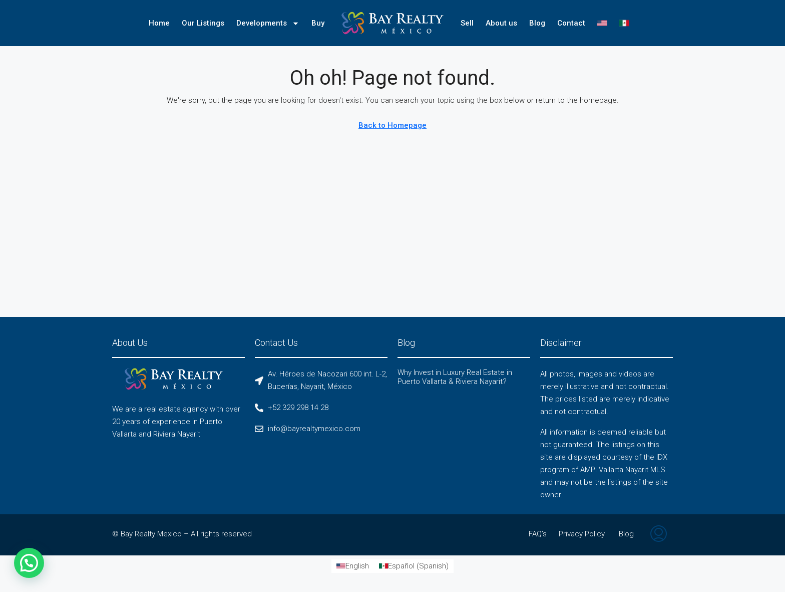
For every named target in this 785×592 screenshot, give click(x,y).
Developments (267, 23)
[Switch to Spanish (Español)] (414, 566)
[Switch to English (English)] (352, 566)
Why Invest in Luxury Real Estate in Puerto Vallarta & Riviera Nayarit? (455, 377)
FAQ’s (538, 533)
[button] (31, 562)
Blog (537, 23)
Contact (571, 23)
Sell (467, 23)
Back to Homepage (392, 125)
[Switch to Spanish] (624, 23)
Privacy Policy (582, 533)
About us (501, 23)
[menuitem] (658, 534)
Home (159, 23)
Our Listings (203, 23)
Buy (317, 23)
